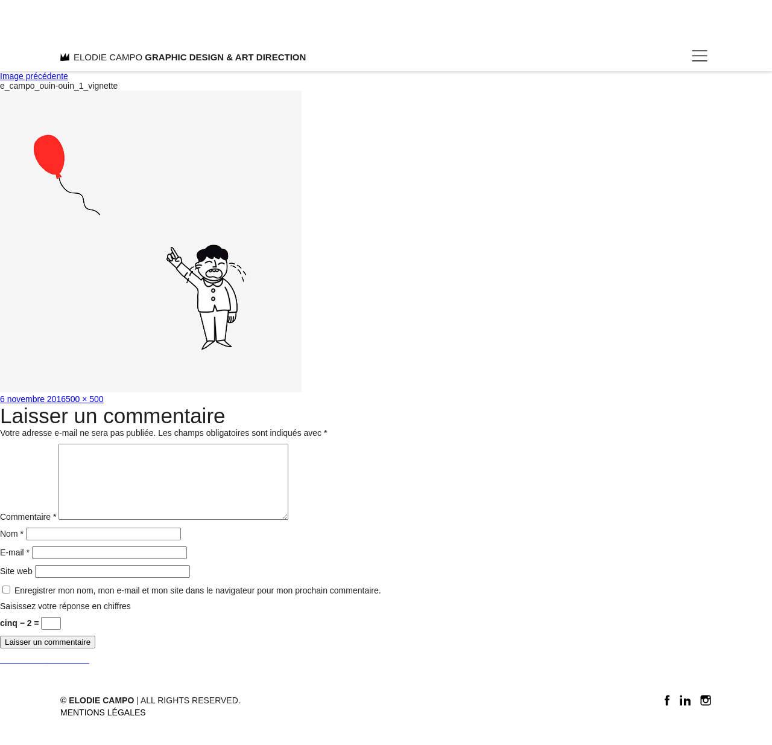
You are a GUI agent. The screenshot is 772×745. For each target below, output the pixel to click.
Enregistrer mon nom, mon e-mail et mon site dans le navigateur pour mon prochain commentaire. (197, 605)
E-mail (15, 567)
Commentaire (28, 531)
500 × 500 (85, 399)
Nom (12, 548)
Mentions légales (103, 727)
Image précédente (34, 76)
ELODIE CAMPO (183, 57)
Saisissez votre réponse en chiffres (65, 620)
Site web (16, 585)
